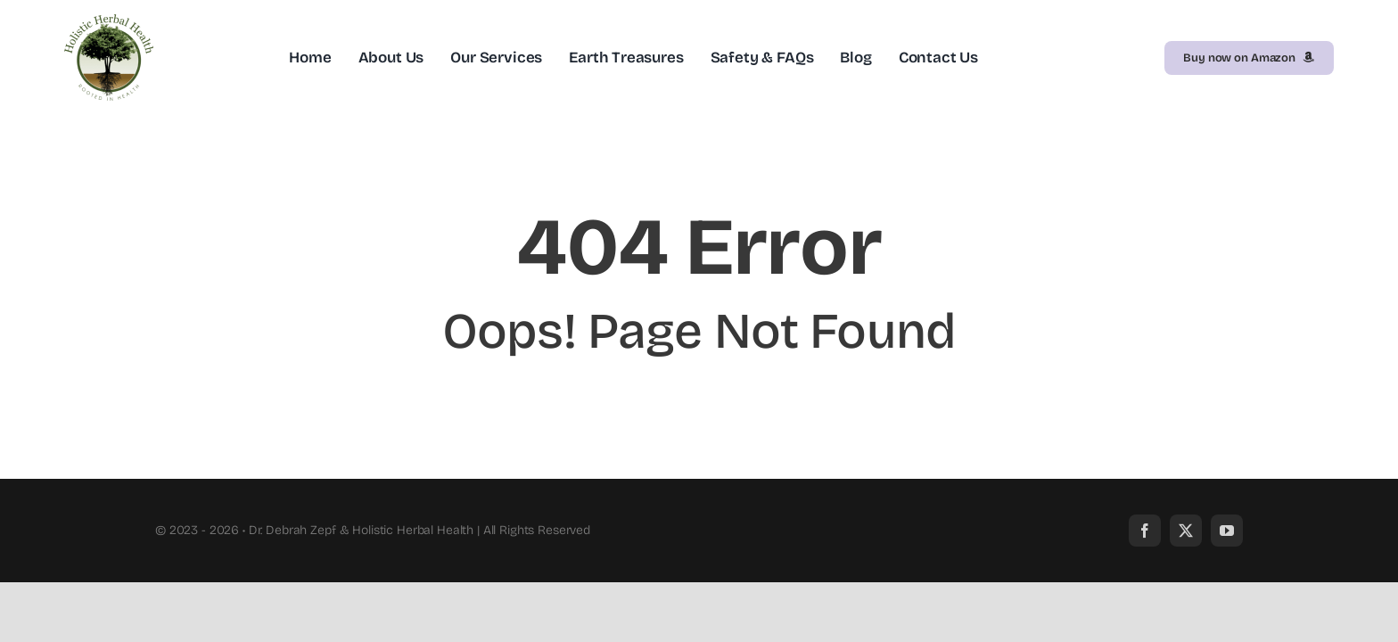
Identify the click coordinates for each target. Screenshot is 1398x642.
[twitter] (1186, 530)
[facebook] (1145, 530)
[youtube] (1227, 530)
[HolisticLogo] (108, 21)
